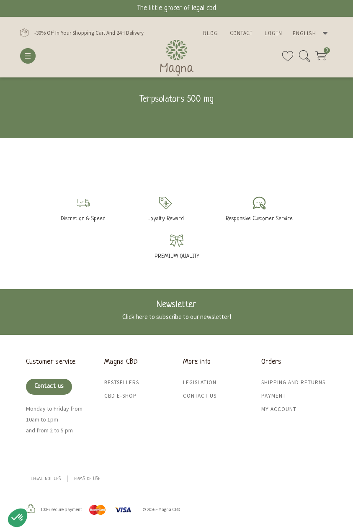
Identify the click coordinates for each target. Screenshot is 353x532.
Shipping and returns (293, 382)
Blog (210, 34)
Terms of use (86, 479)
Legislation (199, 382)
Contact (241, 34)
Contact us (49, 386)
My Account (278, 409)
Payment (273, 395)
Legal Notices (46, 479)
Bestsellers (121, 382)
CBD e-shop (120, 395)
